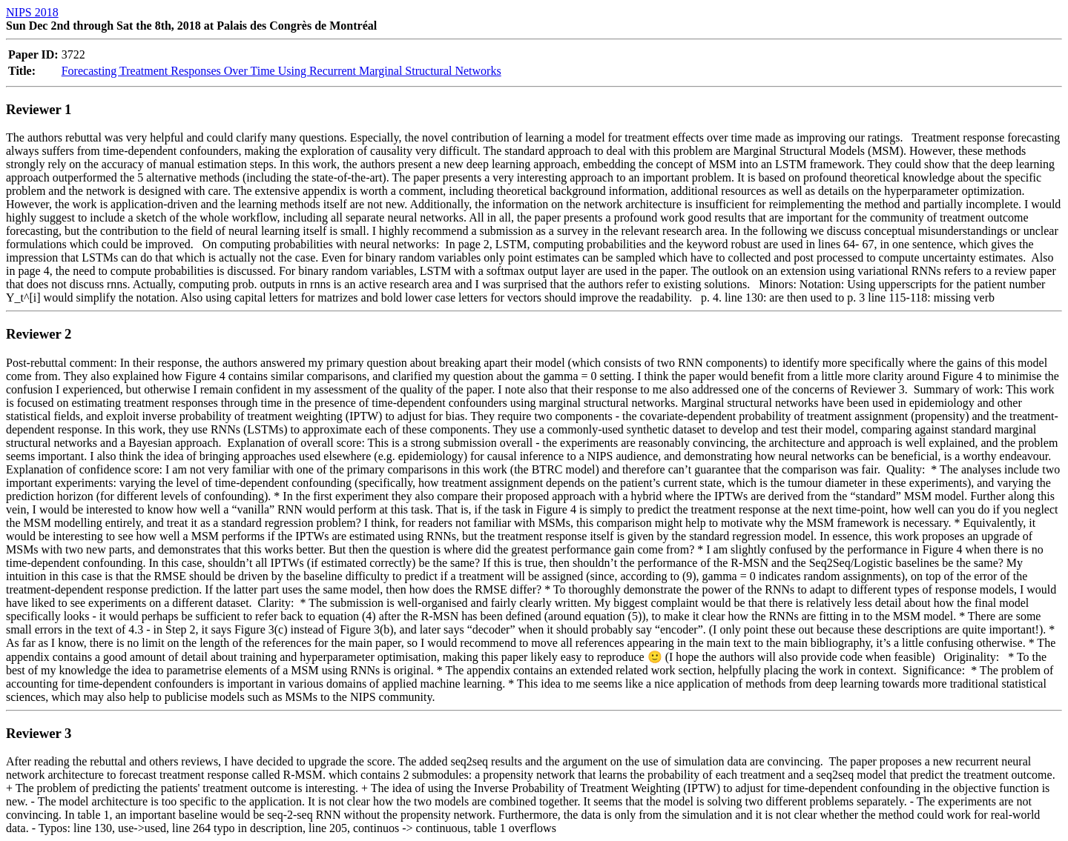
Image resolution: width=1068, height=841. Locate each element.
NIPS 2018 (32, 12)
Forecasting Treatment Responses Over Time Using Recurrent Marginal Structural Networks (281, 70)
